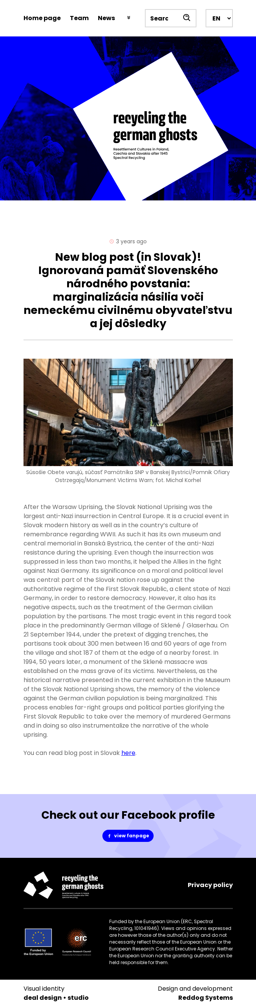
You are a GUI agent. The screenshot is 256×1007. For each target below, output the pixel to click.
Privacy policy (210, 885)
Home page (42, 18)
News (106, 18)
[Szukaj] (187, 18)
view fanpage (130, 836)
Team (79, 18)
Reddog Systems (205, 997)
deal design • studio (56, 997)
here (128, 753)
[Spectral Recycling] (128, 118)
